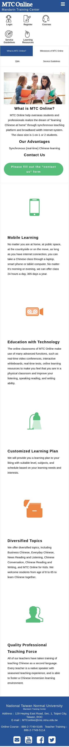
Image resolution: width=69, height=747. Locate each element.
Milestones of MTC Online (51, 51)
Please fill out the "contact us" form (33, 169)
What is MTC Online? (16, 51)
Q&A (17, 61)
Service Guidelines (51, 61)
